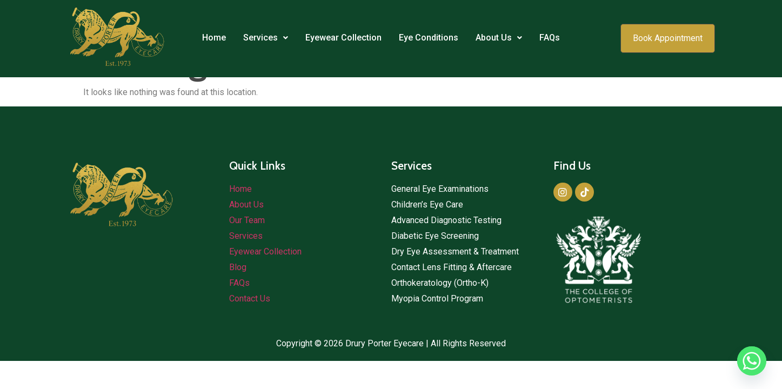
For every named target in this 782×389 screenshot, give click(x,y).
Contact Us (249, 298)
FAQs (549, 37)
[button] (265, 38)
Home (214, 37)
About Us (499, 37)
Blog (237, 267)
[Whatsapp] (751, 360)
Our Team (247, 220)
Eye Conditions (428, 37)
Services (265, 37)
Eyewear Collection (343, 37)
